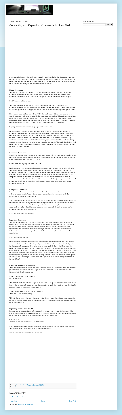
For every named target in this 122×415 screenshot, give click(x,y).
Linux (16, 387)
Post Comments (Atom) (25, 404)
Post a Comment (17, 397)
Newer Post (13, 401)
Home (43, 401)
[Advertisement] (23, 52)
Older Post (72, 401)
